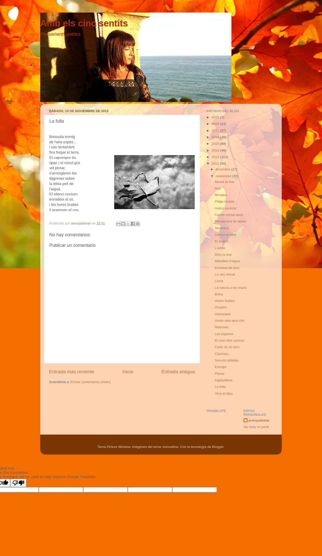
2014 (216, 150)
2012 (216, 163)
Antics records (225, 208)
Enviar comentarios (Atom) (91, 382)
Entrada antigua (178, 371)
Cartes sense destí (229, 215)
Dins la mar (223, 254)
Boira (219, 294)
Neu (218, 188)
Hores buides (225, 301)
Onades (221, 307)
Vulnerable (223, 314)
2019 (216, 117)
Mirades (221, 195)
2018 (216, 124)
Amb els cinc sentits (84, 23)
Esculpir (221, 367)
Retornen (222, 327)
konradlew (170, 447)
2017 (216, 130)
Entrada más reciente (71, 371)
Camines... (223, 354)
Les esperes (224, 334)
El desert (221, 241)
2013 (216, 157)
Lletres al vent (225, 235)
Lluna (219, 281)
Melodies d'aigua (227, 261)
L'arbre (220, 248)
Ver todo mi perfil (256, 427)
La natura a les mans (231, 288)
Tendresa (222, 228)
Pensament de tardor (231, 221)
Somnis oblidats (227, 360)
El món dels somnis (229, 340)
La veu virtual (225, 274)
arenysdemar (259, 420)
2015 (216, 144)
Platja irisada (224, 201)
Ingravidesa (223, 380)
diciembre (223, 169)
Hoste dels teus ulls (229, 320)
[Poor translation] (18, 483)
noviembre (224, 176)
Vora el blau (224, 393)
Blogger (218, 447)
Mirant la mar (225, 182)
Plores (219, 374)
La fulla (220, 387)
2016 (216, 137)
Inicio (127, 371)
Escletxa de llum (227, 268)
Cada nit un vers (227, 347)
